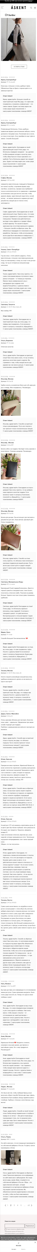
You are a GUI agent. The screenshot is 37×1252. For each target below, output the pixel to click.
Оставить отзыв (19, 66)
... (24, 1205)
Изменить (23, 1249)
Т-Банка (29, 1)
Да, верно (14, 1249)
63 (29, 1205)
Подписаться (30, 1226)
